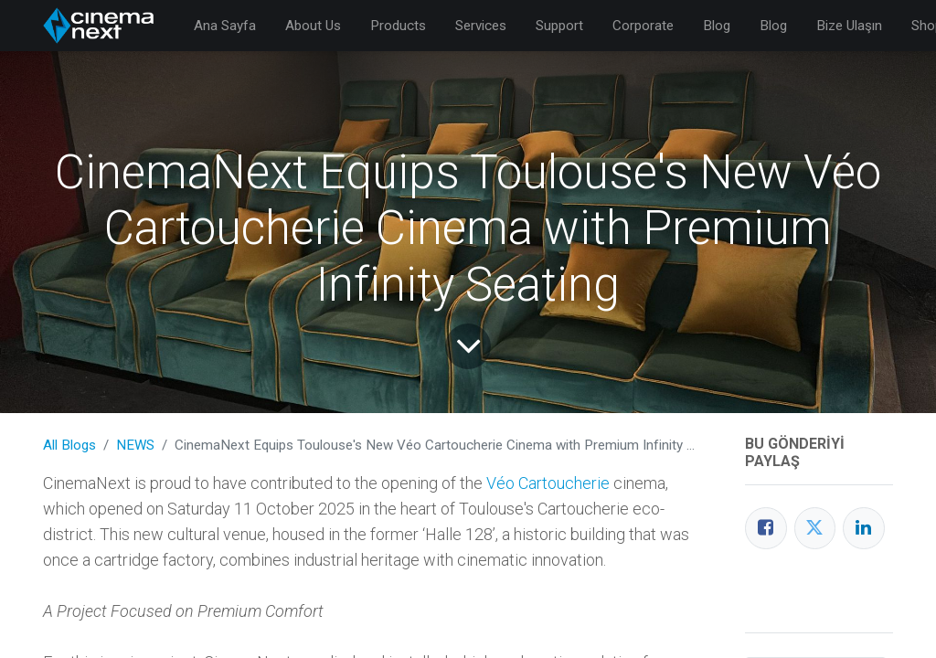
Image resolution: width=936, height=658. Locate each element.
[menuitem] (225, 26)
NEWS (135, 445)
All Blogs (69, 445)
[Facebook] (766, 528)
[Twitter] (815, 528)
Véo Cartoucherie (548, 483)
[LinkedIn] (864, 528)
